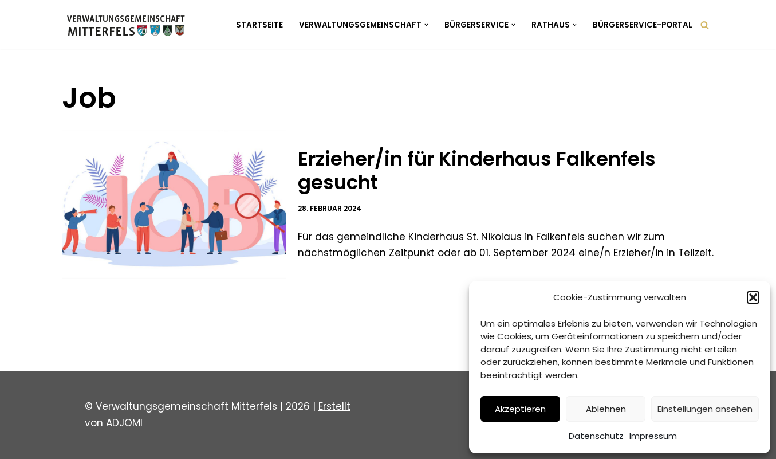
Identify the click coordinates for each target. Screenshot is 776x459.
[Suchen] (704, 25)
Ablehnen (606, 409)
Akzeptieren (520, 409)
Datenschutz (596, 436)
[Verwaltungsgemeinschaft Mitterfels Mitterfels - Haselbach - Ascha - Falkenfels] (129, 24)
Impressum (653, 436)
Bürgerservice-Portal (642, 24)
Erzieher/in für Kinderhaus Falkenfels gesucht (477, 170)
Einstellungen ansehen (705, 409)
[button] (753, 297)
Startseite (259, 24)
